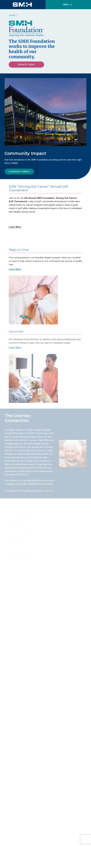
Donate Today (26, 64)
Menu (67, 4)
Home (12, 15)
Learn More (15, 227)
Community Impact (19, 172)
